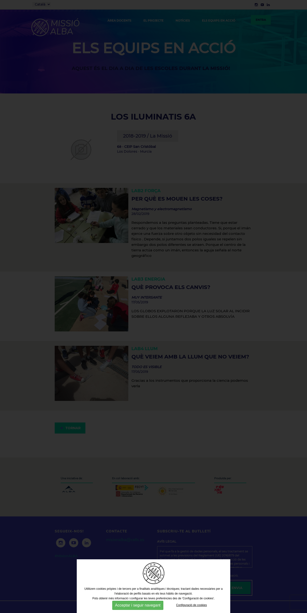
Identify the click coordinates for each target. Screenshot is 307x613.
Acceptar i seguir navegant (137, 605)
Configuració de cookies (191, 605)
